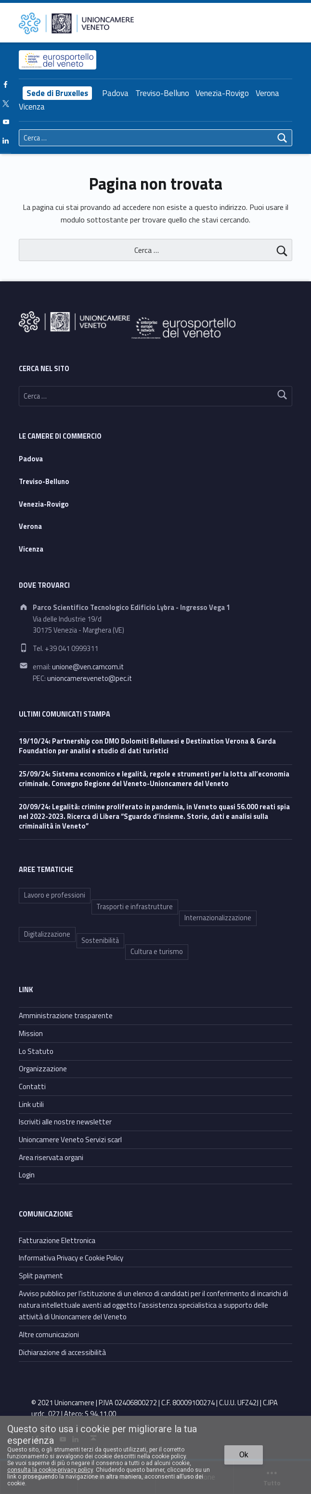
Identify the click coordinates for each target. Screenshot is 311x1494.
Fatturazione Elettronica (57, 1240)
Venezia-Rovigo (222, 93)
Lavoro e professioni (54, 895)
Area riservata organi (51, 1157)
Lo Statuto (36, 1051)
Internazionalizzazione (217, 918)
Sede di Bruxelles (57, 93)
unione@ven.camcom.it (88, 667)
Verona (267, 93)
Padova (115, 93)
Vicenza (32, 106)
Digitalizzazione (47, 934)
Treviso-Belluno (162, 93)
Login (27, 1174)
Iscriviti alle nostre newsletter (65, 1121)
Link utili (31, 1104)
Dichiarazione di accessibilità (62, 1352)
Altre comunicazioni (49, 1334)
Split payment (41, 1275)
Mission (31, 1033)
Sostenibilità (100, 940)
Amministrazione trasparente (66, 1015)
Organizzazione (43, 1068)
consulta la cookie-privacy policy (50, 1469)
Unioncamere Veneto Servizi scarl (70, 1139)
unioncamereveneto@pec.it (89, 678)
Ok (243, 1454)
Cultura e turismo (156, 951)
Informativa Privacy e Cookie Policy (71, 1257)
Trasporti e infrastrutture (134, 906)
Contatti (32, 1086)
